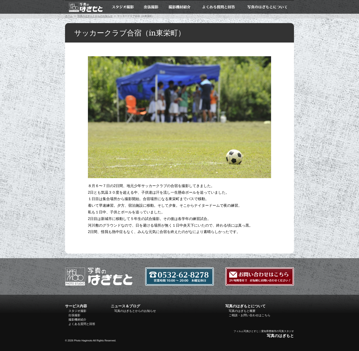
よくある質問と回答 (218, 7)
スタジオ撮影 (122, 7)
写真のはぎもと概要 (242, 311)
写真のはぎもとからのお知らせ (95, 16)
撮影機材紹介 (179, 7)
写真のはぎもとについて (267, 7)
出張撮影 (151, 7)
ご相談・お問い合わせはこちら (249, 315)
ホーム (85, 7)
